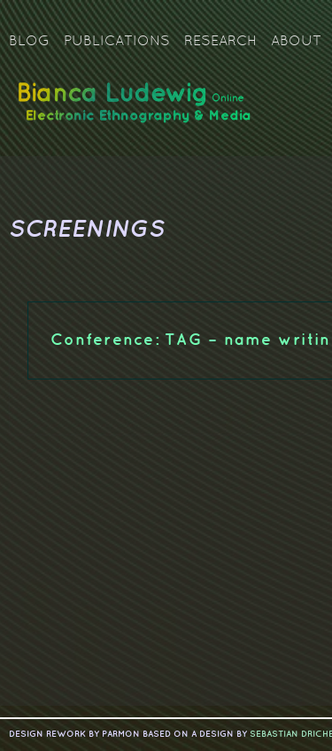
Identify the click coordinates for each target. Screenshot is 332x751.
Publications (117, 41)
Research (220, 41)
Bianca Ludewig (137, 109)
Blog (29, 41)
